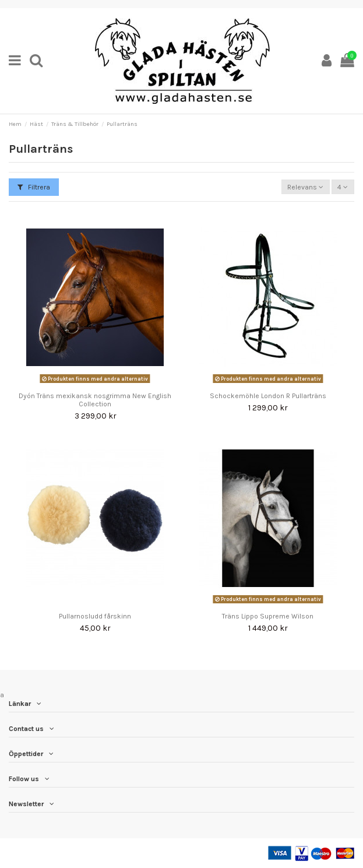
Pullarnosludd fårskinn (95, 616)
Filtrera (33, 187)
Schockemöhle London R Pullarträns (268, 396)
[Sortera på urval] (305, 187)
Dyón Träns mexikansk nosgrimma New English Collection (95, 400)
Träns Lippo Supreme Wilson (267, 616)
